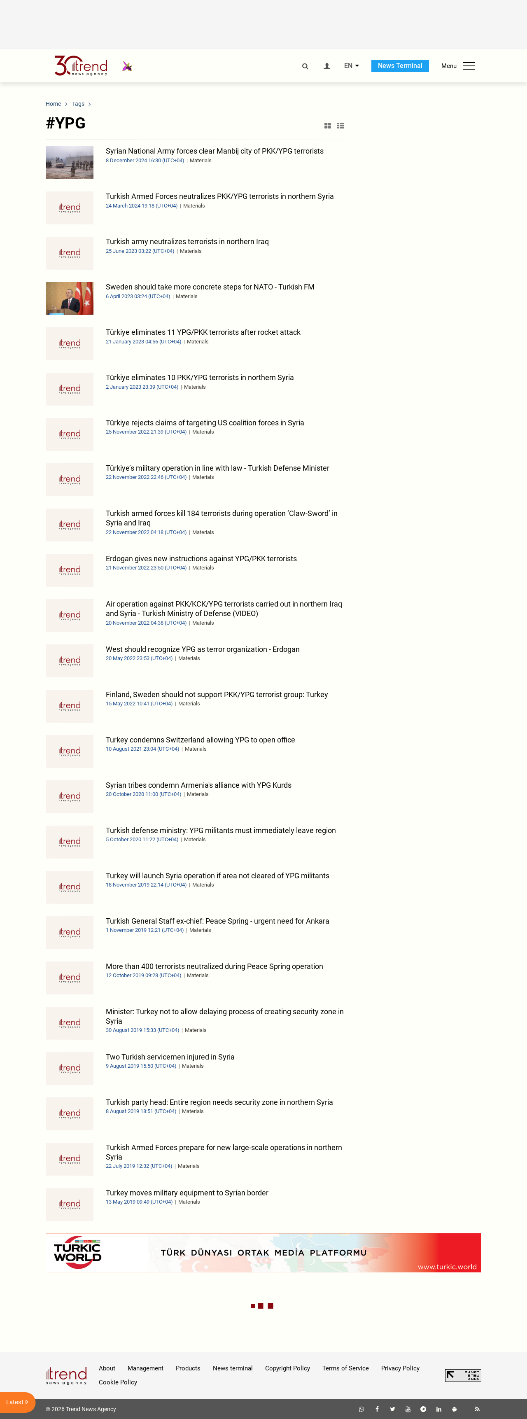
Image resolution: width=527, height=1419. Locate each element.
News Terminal (400, 66)
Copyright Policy (287, 1368)
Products (188, 1368)
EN (348, 66)
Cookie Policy (118, 1382)
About (107, 1368)
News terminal (233, 1368)
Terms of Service (345, 1368)
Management (145, 1368)
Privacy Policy (400, 1368)
